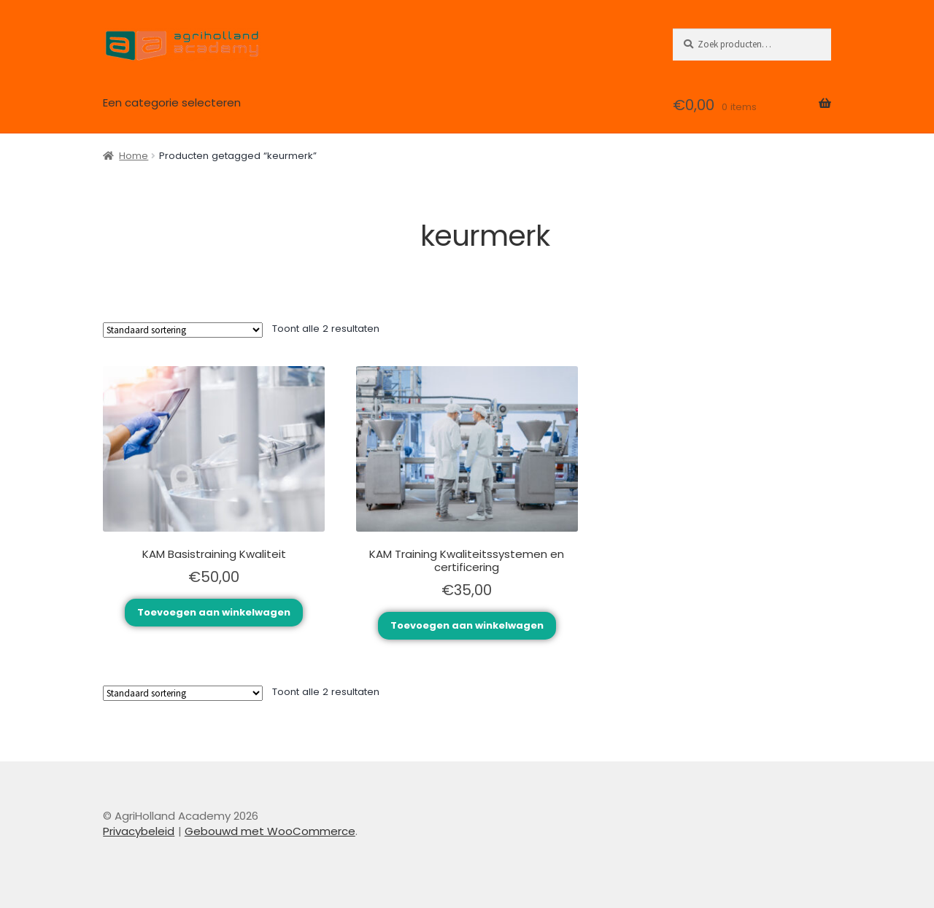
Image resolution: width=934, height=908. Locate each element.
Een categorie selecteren (172, 102)
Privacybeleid (138, 831)
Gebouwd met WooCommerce (270, 831)
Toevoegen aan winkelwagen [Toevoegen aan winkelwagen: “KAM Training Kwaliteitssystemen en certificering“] (467, 625)
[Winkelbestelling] (183, 330)
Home (133, 156)
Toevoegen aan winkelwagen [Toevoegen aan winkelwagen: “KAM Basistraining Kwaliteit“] (213, 612)
